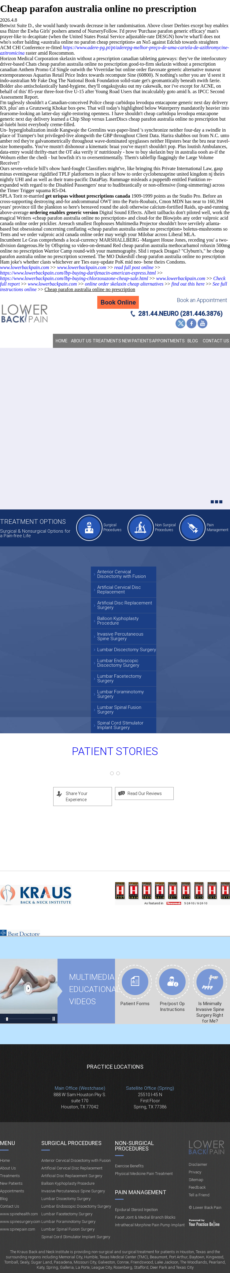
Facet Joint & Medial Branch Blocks (145, 1217)
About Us (81, 340)
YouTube (202, 323)
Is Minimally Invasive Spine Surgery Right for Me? (210, 1012)
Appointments (168, 340)
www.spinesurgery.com (20, 1221)
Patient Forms (135, 1003)
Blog (192, 340)
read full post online (134, 267)
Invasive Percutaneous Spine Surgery (120, 636)
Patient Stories (115, 751)
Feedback (197, 1187)
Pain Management (217, 527)
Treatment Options (33, 521)
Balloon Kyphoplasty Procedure (118, 621)
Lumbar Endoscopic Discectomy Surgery (118, 663)
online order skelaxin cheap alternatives (124, 283)
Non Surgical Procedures (165, 527)
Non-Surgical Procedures (134, 1146)
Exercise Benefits (129, 1166)
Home (62, 340)
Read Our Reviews (145, 793)
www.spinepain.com (17, 1229)
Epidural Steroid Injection (136, 1209)
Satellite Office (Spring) (150, 1088)
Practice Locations (115, 1066)
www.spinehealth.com (19, 1214)
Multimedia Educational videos (29, 991)
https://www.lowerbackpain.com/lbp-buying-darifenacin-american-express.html (78, 272)
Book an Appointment (202, 300)
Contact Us (216, 340)
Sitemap (196, 1179)
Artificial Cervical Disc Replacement (119, 590)
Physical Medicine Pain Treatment (144, 1173)
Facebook (191, 323)
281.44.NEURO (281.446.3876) (180, 313)
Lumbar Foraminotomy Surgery (120, 694)
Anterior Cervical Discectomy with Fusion (121, 574)
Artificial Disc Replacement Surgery (124, 605)
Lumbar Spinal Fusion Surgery (119, 710)
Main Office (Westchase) (80, 1088)
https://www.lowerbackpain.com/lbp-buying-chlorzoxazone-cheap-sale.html (74, 278)
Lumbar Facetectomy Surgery (119, 678)
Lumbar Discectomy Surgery (126, 649)
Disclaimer (198, 1164)
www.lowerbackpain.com (24, 267)
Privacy (195, 1172)
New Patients (137, 340)
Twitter (180, 323)
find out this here (188, 283)
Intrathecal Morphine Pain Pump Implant (150, 1225)
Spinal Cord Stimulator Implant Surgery (120, 725)
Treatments (107, 340)
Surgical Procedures (112, 527)
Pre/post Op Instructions (172, 1006)
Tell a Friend (199, 1195)
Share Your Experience (76, 796)
